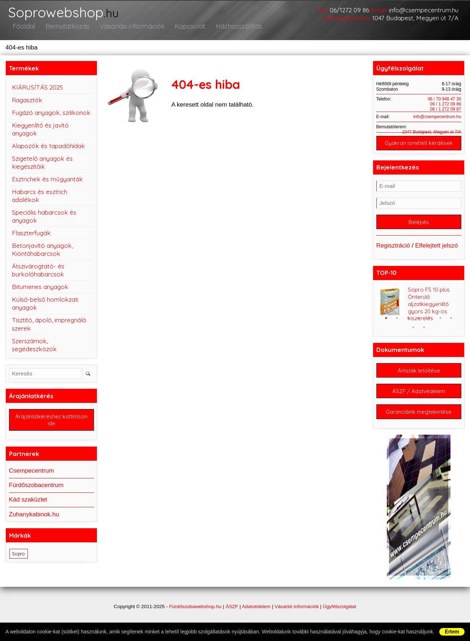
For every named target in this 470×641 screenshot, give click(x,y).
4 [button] (418, 322)
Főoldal (23, 29)
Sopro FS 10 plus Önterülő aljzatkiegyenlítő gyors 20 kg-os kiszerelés (429, 309)
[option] (418, 309)
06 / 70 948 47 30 (444, 102)
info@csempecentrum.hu (423, 10)
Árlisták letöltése (419, 375)
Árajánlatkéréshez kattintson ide (51, 423)
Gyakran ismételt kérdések (419, 146)
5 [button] (429, 322)
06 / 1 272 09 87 (445, 112)
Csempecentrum (31, 474)
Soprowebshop (69, 14)
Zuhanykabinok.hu (34, 518)
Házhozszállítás (234, 29)
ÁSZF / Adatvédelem (418, 396)
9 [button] (424, 332)
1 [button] (386, 322)
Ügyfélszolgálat (339, 613)
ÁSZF (232, 613)
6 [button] (440, 322)
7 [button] (451, 322)
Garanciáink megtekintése (419, 417)
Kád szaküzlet (28, 503)
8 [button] (413, 332)
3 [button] (407, 322)
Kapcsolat (186, 29)
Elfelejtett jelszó (436, 250)
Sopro (18, 557)
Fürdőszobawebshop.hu (195, 613)
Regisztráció (393, 250)
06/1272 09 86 (349, 10)
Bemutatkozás (65, 29)
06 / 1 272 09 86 (445, 107)
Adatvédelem (256, 613)
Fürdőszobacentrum (36, 489)
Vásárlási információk (128, 29)
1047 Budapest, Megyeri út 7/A (415, 18)
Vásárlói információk (296, 613)
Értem (452, 631)
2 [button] (397, 322)
